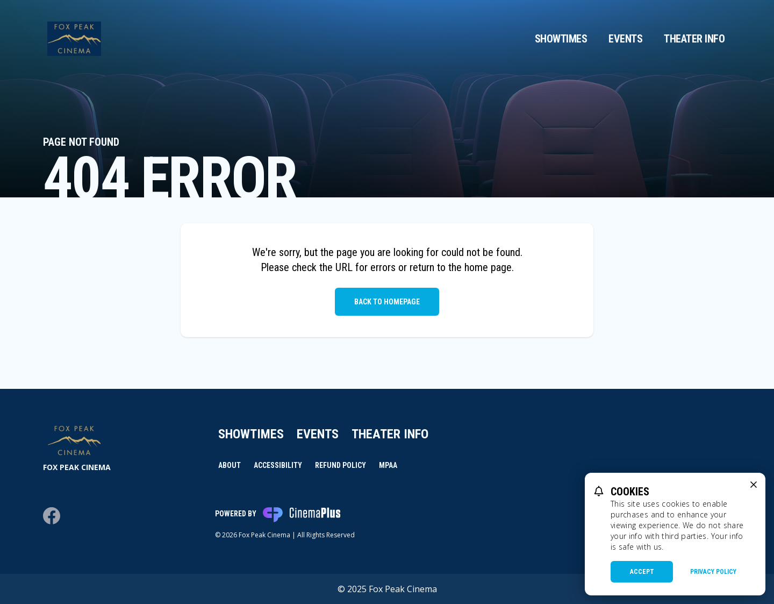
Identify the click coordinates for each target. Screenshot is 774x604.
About (229, 465)
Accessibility (278, 465)
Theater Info (694, 38)
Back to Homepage (387, 301)
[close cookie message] (753, 484)
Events (625, 38)
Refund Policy (340, 465)
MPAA (388, 465)
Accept (642, 571)
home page (488, 267)
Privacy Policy (713, 571)
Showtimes (561, 38)
